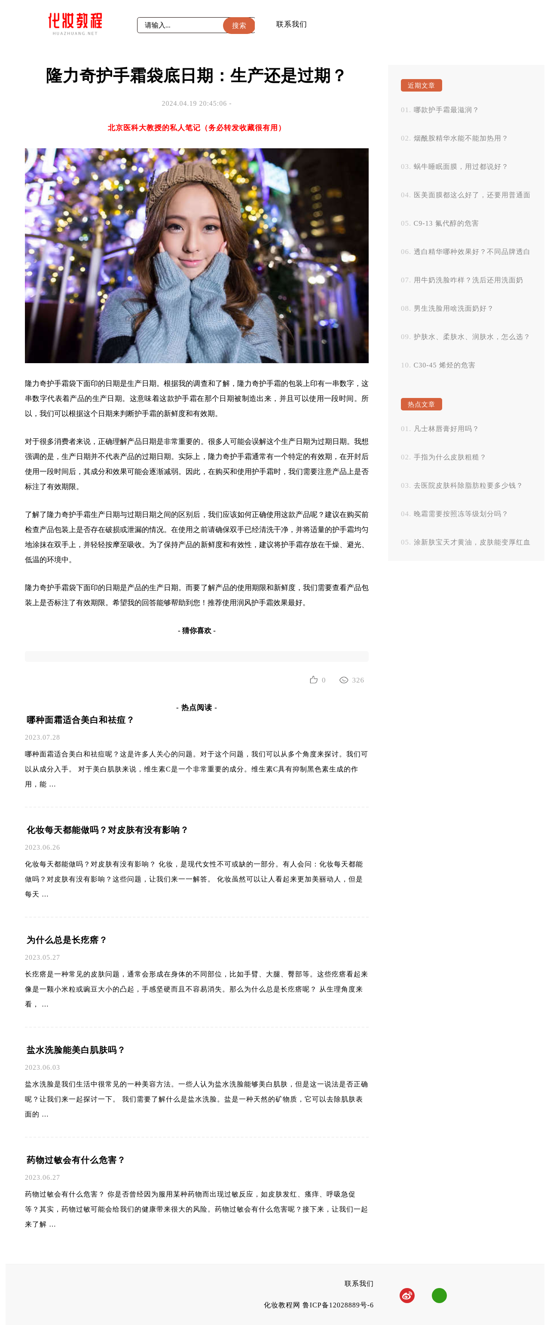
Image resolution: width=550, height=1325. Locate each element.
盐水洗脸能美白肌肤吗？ (76, 1050)
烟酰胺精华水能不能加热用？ (461, 138)
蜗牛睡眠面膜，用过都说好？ (461, 166)
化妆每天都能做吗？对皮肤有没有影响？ (108, 830)
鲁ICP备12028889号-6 (338, 1305)
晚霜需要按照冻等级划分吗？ (461, 513)
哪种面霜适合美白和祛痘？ (81, 720)
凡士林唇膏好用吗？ (447, 428)
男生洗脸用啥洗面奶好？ (454, 308)
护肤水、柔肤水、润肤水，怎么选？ (472, 336)
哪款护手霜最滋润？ (447, 109)
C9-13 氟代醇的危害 (446, 223)
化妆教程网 (282, 1305)
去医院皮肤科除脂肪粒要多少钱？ (468, 485)
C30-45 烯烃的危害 (445, 365)
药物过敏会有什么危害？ (76, 1160)
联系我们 (291, 24)
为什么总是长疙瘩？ (67, 940)
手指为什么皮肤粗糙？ (450, 457)
